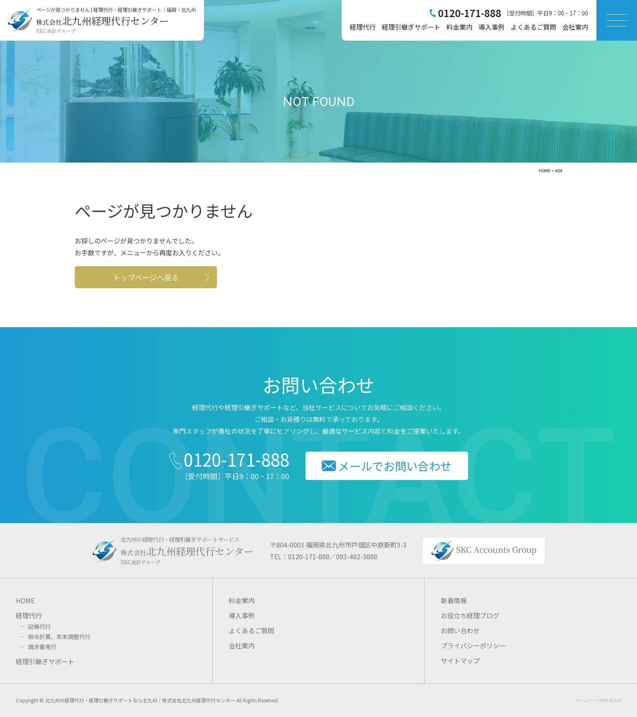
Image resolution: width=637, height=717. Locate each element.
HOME (25, 600)
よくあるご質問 (533, 27)
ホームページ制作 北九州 (598, 700)
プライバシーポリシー (473, 645)
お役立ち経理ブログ (470, 615)
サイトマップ (460, 660)
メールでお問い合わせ (395, 466)
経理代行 (363, 27)
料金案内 (459, 27)
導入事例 (492, 27)
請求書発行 (42, 647)
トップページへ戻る (146, 277)
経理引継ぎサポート (411, 27)
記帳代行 (39, 626)
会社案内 (575, 27)
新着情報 (454, 600)
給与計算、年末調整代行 (59, 636)
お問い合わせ (460, 630)
